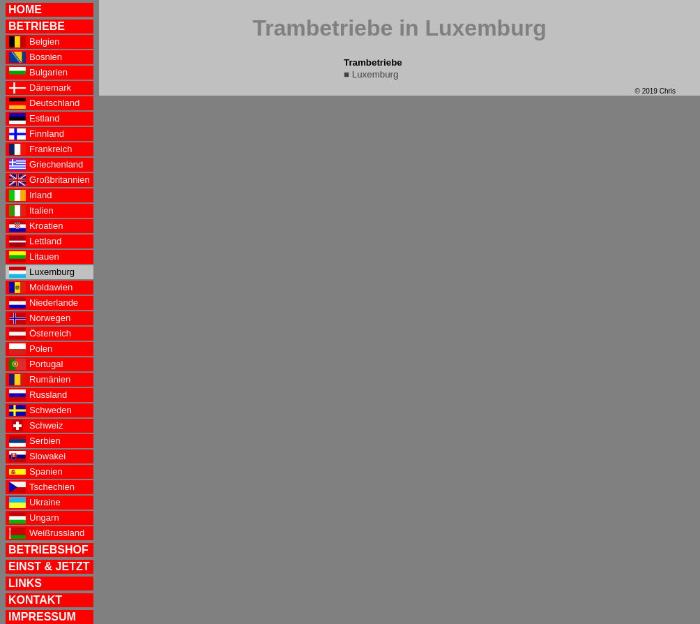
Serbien (35, 441)
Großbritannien (49, 180)
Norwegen (39, 318)
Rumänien (39, 379)
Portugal (36, 364)
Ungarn (34, 517)
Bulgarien (38, 72)
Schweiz (36, 425)
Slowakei (37, 456)
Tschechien (42, 487)
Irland (30, 195)
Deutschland (44, 103)
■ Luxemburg (371, 74)
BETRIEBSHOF (48, 550)
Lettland (35, 241)
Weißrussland (46, 533)
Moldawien (41, 287)
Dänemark (40, 88)
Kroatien (36, 226)
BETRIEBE (36, 26)
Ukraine (35, 502)
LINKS (25, 583)
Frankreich (40, 149)
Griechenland (46, 164)
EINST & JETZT (48, 566)
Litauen (34, 256)
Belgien (34, 41)
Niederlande (43, 303)
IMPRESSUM (42, 617)
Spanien (36, 471)
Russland (38, 395)
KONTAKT (35, 600)
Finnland (36, 134)
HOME (25, 9)
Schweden (40, 410)
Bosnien (35, 57)
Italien (31, 210)
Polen (30, 349)
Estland (34, 118)
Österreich (40, 333)
